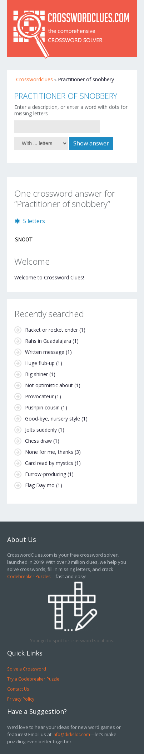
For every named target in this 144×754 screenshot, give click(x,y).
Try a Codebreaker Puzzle (33, 679)
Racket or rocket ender (51, 329)
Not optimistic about (49, 385)
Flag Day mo (40, 485)
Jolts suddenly (41, 429)
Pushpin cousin (42, 407)
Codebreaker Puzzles (29, 576)
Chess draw (38, 440)
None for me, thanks (49, 451)
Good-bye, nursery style (52, 418)
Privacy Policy (20, 699)
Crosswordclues (34, 79)
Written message (44, 352)
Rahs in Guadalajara (48, 340)
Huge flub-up (40, 363)
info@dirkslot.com (71, 734)
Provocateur (39, 396)
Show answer (91, 143)
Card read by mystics (49, 463)
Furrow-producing (45, 474)
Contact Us (18, 689)
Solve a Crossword (26, 669)
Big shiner (36, 374)
